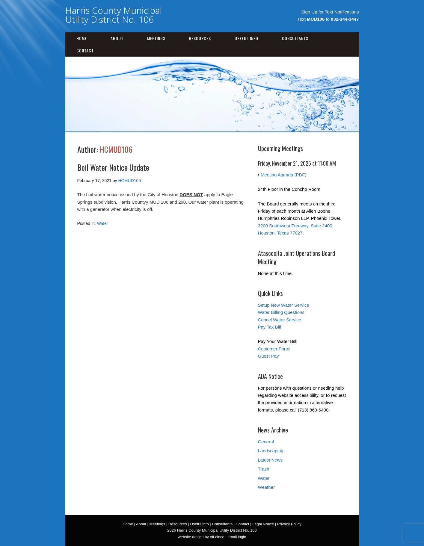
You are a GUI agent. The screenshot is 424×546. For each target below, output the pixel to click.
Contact (85, 50)
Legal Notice (263, 524)
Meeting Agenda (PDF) (284, 174)
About (117, 38)
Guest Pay (268, 356)
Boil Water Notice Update (113, 167)
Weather (266, 487)
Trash (263, 468)
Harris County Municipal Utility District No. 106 (113, 14)
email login (236, 537)
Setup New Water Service (283, 305)
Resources (200, 38)
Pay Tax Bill (269, 326)
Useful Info (246, 38)
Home (81, 38)
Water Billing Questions (281, 312)
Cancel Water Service (279, 319)
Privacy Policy (289, 524)
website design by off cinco (201, 537)
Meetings (156, 38)
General (266, 441)
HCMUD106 (116, 149)
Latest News (270, 459)
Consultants (295, 38)
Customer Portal (274, 348)
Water (102, 223)
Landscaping (270, 450)
